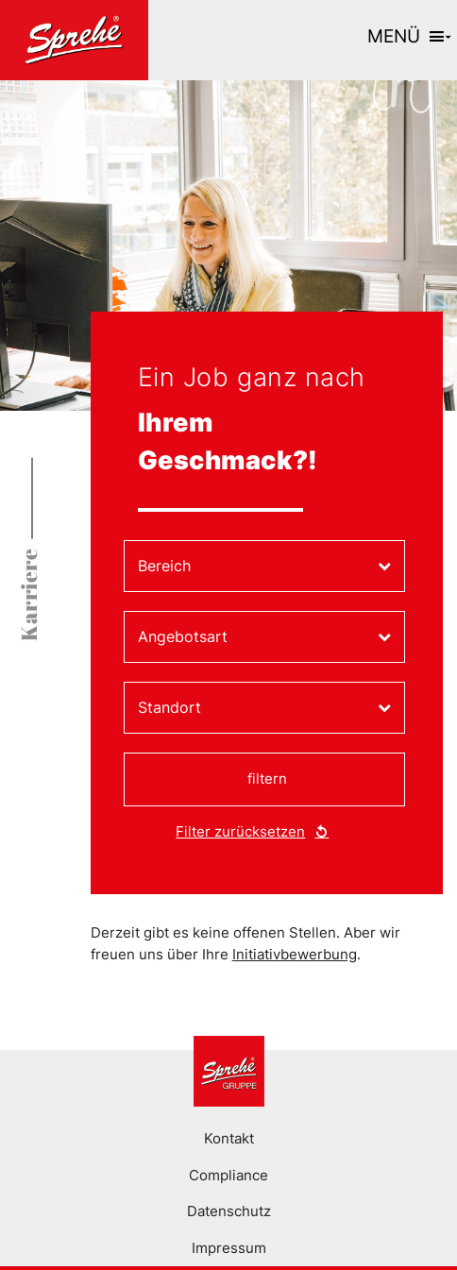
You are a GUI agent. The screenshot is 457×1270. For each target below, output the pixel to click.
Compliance (228, 1175)
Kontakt (229, 1138)
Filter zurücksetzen (240, 831)
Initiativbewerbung (294, 954)
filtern (267, 778)
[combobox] (264, 566)
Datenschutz (229, 1211)
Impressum (229, 1248)
